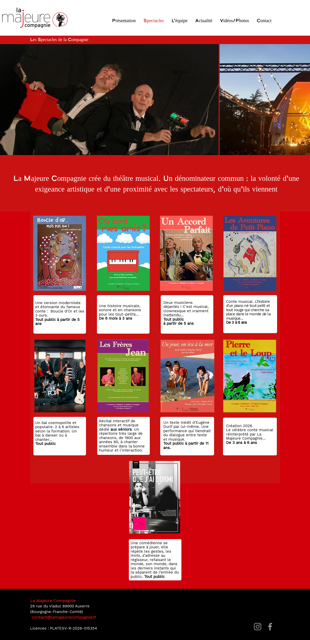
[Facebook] (270, 627)
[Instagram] (258, 627)
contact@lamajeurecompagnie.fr (63, 617)
